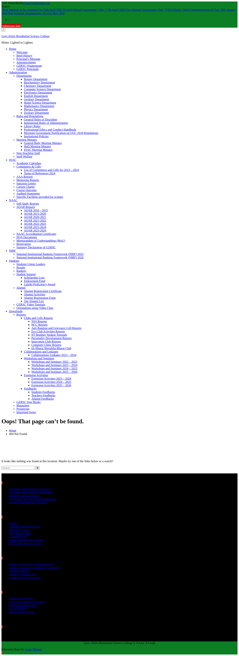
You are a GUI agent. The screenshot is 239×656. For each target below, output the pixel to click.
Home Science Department (40, 102)
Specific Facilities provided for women (39, 196)
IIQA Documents (26, 237)
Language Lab (17, 536)
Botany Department (35, 79)
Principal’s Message (28, 59)
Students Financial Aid (22, 574)
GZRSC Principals (27, 69)
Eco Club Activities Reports (48, 331)
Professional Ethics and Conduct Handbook (50, 129)
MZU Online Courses (22, 612)
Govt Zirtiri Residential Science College (25, 36)
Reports (21, 314)
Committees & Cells (28, 166)
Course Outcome (26, 190)
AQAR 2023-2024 (35, 227)
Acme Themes (33, 649)
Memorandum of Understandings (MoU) (40, 240)
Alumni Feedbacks (42, 398)
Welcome (22, 52)
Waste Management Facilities (26, 540)
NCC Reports (39, 324)
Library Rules (32, 126)
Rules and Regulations (29, 116)
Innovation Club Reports (46, 341)
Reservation (23, 244)
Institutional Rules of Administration (46, 122)
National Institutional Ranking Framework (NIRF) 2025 (50, 254)
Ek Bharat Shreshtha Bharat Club (51, 348)
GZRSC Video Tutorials (30, 304)
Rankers (21, 270)
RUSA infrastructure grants (25, 543)
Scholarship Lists (34, 277)
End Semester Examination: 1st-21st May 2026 (36, 13)
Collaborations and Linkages (41, 351)
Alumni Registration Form (40, 297)
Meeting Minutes (26, 139)
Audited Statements (28, 193)
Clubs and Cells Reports (38, 318)
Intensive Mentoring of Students (28, 502)
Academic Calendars (28, 163)
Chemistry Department (37, 85)
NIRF (12, 250)
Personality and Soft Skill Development (32, 499)
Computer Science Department (42, 89)
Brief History (24, 55)
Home (12, 48)
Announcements (26, 62)
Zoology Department (36, 112)
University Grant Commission (27, 601)
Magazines (22, 405)
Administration (18, 72)
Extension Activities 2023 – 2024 (51, 378)
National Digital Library (23, 605)
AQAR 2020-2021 (35, 217)
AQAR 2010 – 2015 (36, 210)
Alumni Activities (34, 294)
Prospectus (22, 408)
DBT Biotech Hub (20, 533)
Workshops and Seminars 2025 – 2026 (54, 371)
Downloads (16, 311)
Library (13, 523)
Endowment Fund (34, 281)
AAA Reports (24, 176)
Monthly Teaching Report (24, 495)
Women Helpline (19, 571)
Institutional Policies (36, 136)
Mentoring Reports (27, 180)
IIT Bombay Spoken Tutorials (49, 334)
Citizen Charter (25, 186)
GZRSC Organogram (29, 65)
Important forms (26, 412)
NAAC (13, 200)
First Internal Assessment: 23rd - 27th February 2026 (157, 9)
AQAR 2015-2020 (35, 213)
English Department (36, 96)
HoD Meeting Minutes (37, 146)
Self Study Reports (27, 203)
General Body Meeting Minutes (43, 143)
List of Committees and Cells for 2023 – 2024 (51, 170)
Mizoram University (21, 598)
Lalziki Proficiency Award (39, 284)
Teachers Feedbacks (43, 395)
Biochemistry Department (39, 82)
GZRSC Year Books (28, 402)
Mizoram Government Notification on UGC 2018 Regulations (61, 133)
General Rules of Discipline (40, 119)
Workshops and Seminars (39, 358)
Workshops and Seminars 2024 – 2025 (54, 368)
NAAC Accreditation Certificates (36, 233)
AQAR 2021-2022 (35, 220)
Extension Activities (36, 375)
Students (14, 260)
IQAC (12, 159)
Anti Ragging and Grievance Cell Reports (56, 328)
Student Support (26, 274)
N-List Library (18, 608)
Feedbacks (30, 388)
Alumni (21, 287)
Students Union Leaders (30, 264)
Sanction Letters (26, 183)
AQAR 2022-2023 (35, 223)
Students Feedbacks (43, 392)
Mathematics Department (39, 106)
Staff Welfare (24, 156)
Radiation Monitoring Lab (24, 526)
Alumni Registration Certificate (43, 291)
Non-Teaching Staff (28, 153)
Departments (24, 75)
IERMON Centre (19, 530)
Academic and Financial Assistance (30, 489)
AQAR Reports (25, 207)
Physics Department (36, 109)
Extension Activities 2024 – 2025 (51, 382)
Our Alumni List (34, 301)
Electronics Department (38, 92)
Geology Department (36, 99)
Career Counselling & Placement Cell (31, 564)
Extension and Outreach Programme (30, 492)
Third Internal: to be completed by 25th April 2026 (32, 9)
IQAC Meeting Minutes (38, 149)
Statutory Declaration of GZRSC (36, 247)
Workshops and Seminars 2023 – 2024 (54, 365)
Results (20, 267)
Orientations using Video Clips (34, 307)
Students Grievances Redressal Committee (34, 567)
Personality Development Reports (51, 338)
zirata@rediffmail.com (36, 3)
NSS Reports (39, 321)
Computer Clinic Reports (46, 345)
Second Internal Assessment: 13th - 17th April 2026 (94, 9)
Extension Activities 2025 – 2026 (51, 385)
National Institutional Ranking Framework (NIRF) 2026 (50, 257)
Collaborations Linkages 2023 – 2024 (53, 355)
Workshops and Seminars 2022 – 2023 (54, 361)
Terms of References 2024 (39, 173)
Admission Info (11, 25)
